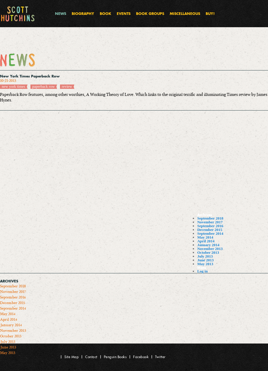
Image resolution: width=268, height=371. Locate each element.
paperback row (43, 86)
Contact (91, 357)
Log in (202, 271)
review (67, 86)
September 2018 (210, 218)
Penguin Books (115, 357)
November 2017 (210, 222)
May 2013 (205, 264)
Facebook (141, 357)
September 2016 (210, 226)
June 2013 (205, 260)
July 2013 (205, 256)
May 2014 (205, 237)
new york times (13, 86)
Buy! (210, 13)
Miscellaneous (185, 13)
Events (123, 13)
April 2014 (205, 241)
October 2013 (208, 252)
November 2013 (210, 248)
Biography (83, 13)
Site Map (71, 357)
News (60, 13)
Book (105, 13)
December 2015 (209, 229)
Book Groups (150, 13)
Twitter (160, 357)
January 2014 (208, 245)
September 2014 (210, 233)
